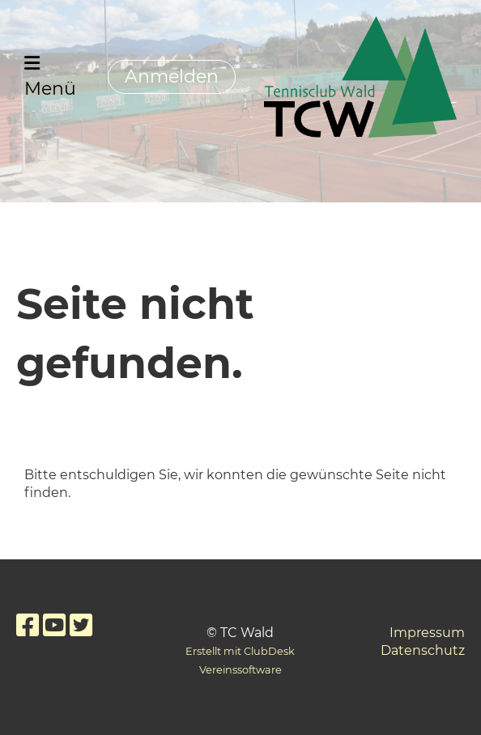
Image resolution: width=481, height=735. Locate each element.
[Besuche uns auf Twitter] (81, 625)
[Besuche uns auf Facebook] (27, 625)
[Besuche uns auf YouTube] (54, 625)
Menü (50, 77)
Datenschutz (423, 650)
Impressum (427, 632)
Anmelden (172, 76)
